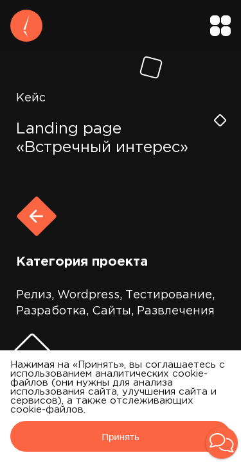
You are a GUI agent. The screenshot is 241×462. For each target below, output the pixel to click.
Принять (120, 436)
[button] (222, 443)
